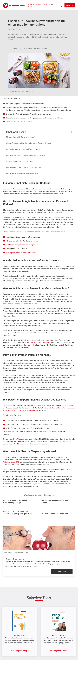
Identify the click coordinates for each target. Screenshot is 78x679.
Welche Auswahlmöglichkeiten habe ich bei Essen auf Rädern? (29, 143)
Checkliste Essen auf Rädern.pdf (54, 514)
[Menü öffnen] (69, 5)
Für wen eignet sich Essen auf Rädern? (20, 137)
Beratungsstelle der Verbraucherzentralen (21, 253)
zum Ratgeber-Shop (19, 651)
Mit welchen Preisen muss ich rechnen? (20, 161)
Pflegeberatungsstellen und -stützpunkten (23, 245)
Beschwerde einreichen (47, 7)
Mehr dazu (62, 571)
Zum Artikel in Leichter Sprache (35, 49)
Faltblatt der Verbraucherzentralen (33, 227)
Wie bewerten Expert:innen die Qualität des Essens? (25, 167)
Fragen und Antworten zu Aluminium (45, 484)
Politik (45, 4)
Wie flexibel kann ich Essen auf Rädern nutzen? (23, 149)
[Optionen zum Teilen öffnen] (13, 49)
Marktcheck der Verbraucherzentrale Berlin (21, 439)
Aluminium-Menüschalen (23, 459)
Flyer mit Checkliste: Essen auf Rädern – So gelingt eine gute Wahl (17, 512)
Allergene (6, 325)
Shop (51, 4)
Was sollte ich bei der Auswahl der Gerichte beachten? (26, 155)
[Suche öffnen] (61, 5)
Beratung (31, 4)
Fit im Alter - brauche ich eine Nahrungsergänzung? (15, 501)
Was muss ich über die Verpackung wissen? (22, 173)
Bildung (38, 4)
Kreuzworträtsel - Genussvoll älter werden (54, 501)
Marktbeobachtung (31, 7)
